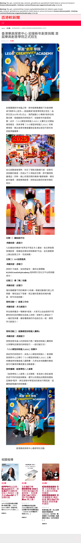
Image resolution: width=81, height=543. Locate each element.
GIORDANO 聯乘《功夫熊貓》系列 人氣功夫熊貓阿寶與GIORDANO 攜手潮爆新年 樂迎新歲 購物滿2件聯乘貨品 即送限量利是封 (50, 495)
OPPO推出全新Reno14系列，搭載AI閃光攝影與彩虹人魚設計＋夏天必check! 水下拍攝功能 (10, 492)
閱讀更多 (4, 513)
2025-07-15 (5, 501)
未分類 (12, 41)
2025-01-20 (5, 41)
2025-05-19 (26, 503)
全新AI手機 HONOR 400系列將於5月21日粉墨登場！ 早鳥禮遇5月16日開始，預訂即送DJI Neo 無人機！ (30, 493)
